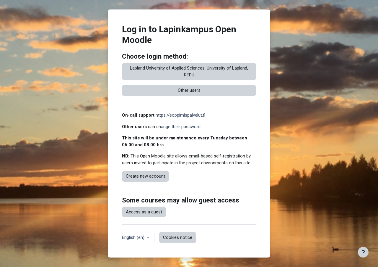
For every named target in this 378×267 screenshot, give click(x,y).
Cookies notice (177, 237)
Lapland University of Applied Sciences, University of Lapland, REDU (189, 71)
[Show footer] (363, 252)
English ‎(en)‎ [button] (134, 237)
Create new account (145, 176)
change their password (178, 126)
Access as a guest (144, 212)
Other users (189, 90)
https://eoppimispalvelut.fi (180, 115)
